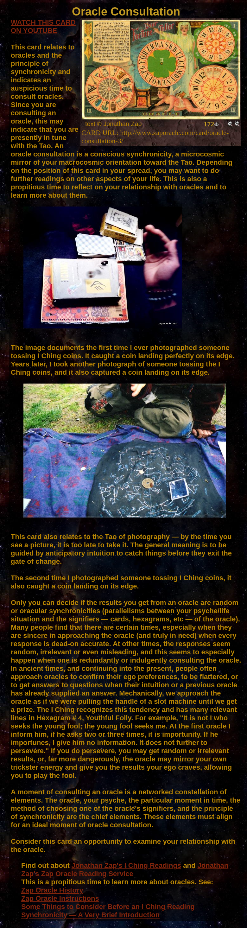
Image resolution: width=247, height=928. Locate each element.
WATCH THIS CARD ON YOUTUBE (43, 26)
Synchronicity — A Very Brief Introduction (90, 915)
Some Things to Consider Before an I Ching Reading (108, 907)
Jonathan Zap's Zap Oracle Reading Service (124, 869)
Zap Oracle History (52, 890)
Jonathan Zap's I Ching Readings (126, 865)
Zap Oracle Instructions (60, 898)
